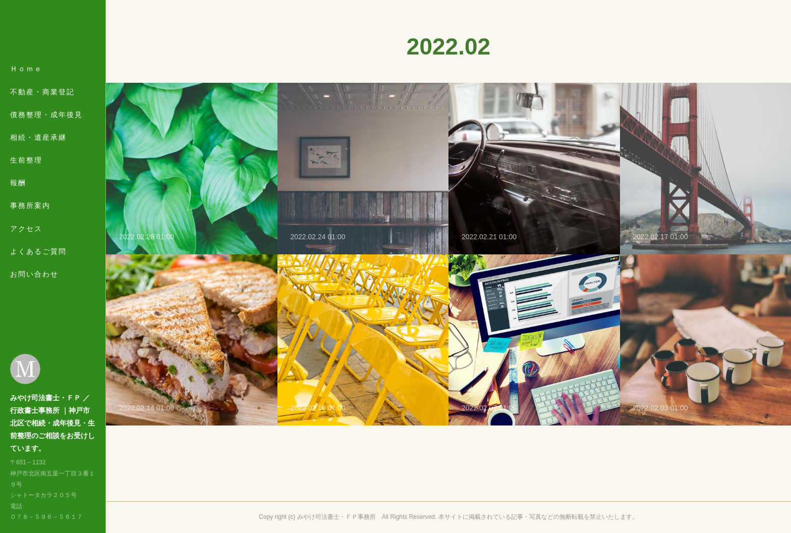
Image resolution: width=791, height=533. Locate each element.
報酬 (18, 196)
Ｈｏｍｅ (26, 82)
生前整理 (26, 173)
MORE (22, 241)
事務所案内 (30, 219)
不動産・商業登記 (42, 104)
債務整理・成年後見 (46, 127)
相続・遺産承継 (38, 150)
